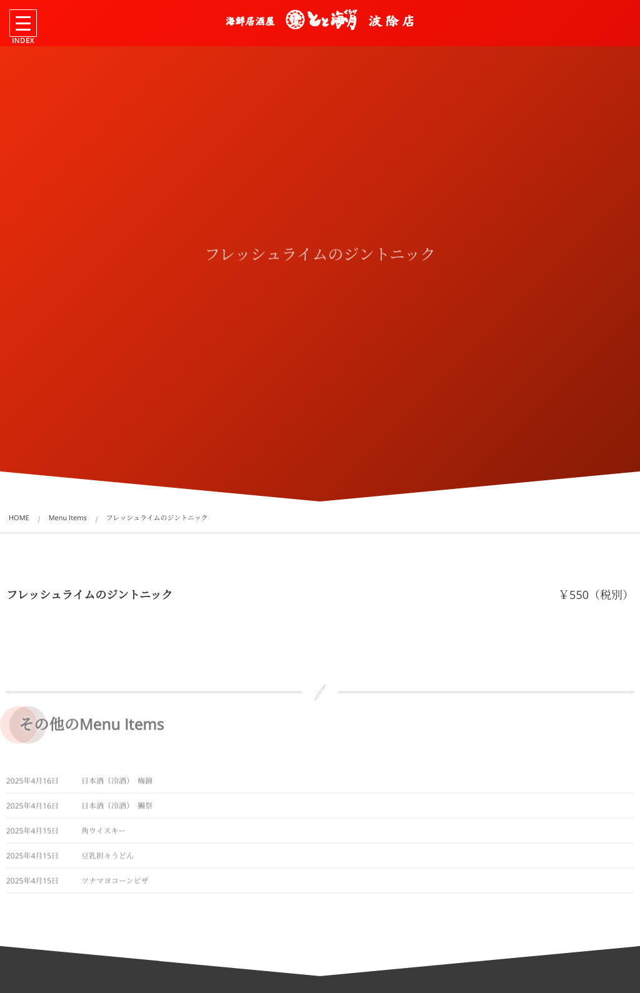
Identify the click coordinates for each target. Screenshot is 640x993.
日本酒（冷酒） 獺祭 (116, 809)
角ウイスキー (103, 834)
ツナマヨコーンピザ (115, 884)
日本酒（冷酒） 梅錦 (116, 784)
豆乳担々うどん (107, 859)
